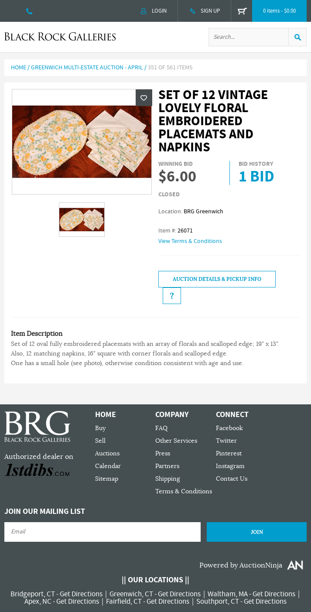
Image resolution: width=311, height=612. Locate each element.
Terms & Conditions (183, 491)
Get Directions (81, 594)
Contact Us (231, 478)
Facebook (229, 428)
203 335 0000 (29, 11)
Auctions (107, 453)
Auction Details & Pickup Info (217, 279)
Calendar (108, 466)
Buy (100, 428)
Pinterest (229, 453)
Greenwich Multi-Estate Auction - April (87, 68)
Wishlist (144, 97)
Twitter (226, 440)
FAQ (161, 428)
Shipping (167, 478)
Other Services (176, 440)
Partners (167, 466)
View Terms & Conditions (190, 241)
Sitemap (106, 478)
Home (18, 68)
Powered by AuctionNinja (240, 565)
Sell (100, 440)
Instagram (230, 466)
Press (162, 453)
